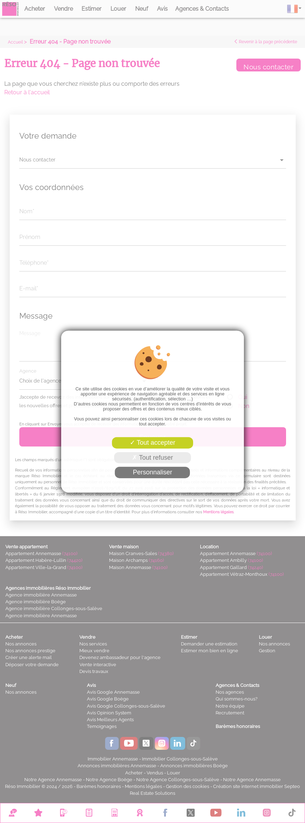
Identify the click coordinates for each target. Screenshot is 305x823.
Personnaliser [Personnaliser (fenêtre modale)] (152, 472)
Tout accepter (153, 442)
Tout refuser (152, 457)
